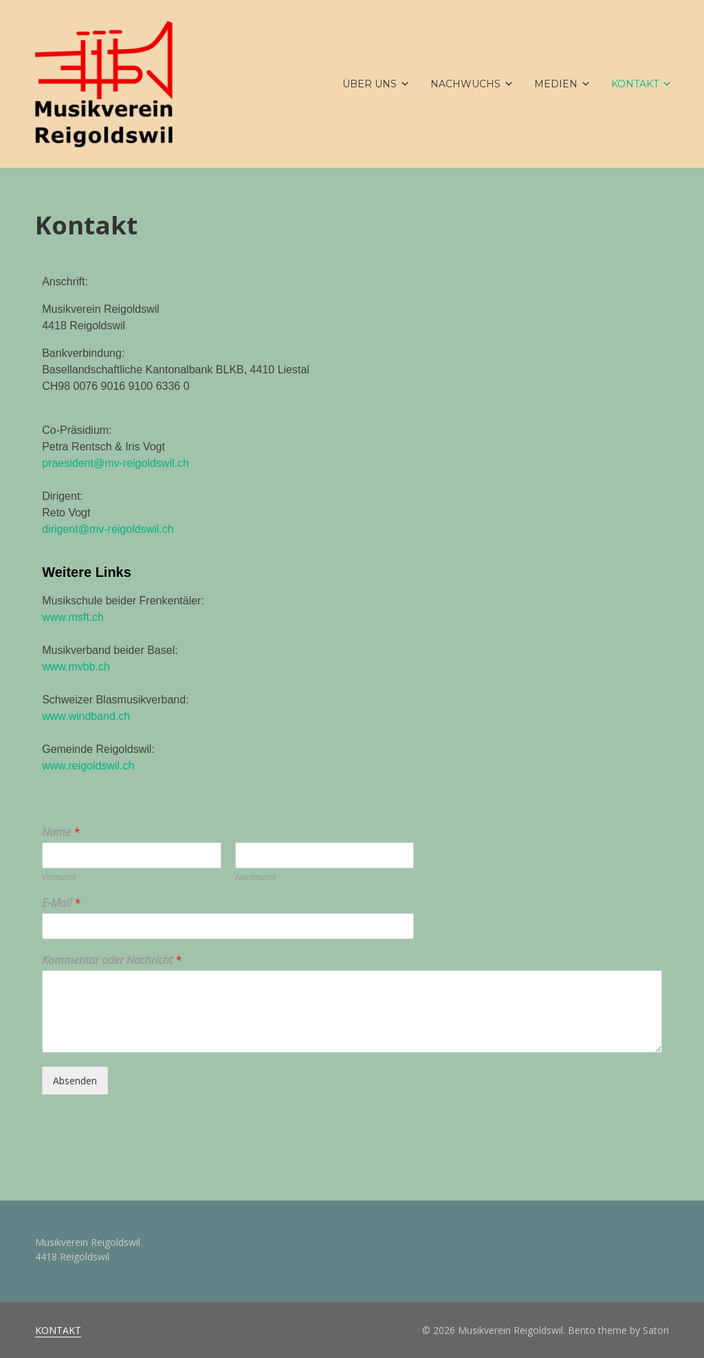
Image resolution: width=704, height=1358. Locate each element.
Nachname (255, 877)
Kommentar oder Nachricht (112, 960)
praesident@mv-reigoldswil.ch (115, 463)
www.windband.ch (86, 716)
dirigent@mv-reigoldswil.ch (107, 529)
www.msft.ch (73, 617)
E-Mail (61, 903)
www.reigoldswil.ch (88, 765)
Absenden (75, 1080)
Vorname (59, 877)
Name (61, 832)
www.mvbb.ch (76, 666)
